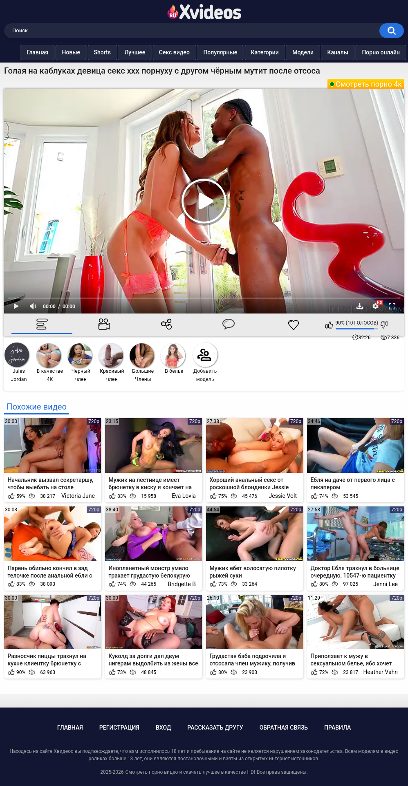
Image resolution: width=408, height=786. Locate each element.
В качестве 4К (49, 362)
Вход (163, 727)
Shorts (102, 52)
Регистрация (119, 727)
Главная (37, 52)
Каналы (337, 52)
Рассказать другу (215, 727)
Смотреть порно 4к (369, 84)
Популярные (220, 52)
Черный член (79, 362)
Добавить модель (205, 362)
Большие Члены (142, 362)
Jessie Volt (283, 496)
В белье (173, 358)
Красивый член (111, 362)
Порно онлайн (381, 52)
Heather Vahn (380, 672)
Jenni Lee (385, 584)
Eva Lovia (184, 496)
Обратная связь (284, 727)
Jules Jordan (16, 362)
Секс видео (174, 52)
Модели (303, 52)
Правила (337, 727)
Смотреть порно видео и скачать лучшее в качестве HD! (190, 772)
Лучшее (134, 52)
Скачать (359, 306)
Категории (265, 52)
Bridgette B (182, 584)
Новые (71, 52)
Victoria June (78, 496)
